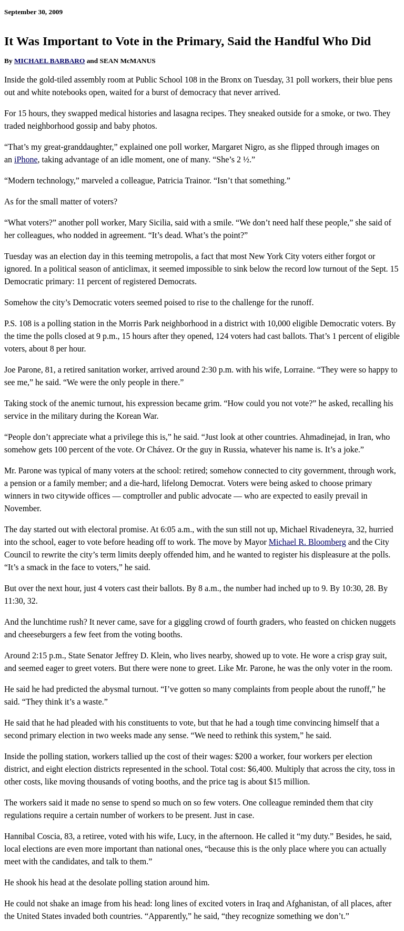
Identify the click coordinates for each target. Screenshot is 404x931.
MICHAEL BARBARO (49, 61)
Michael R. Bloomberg (307, 541)
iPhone (25, 159)
